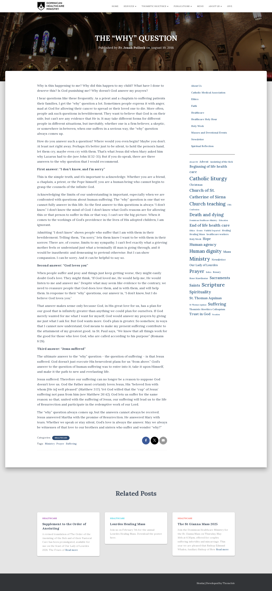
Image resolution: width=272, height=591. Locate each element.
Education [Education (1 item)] (223, 220)
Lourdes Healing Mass (127, 524)
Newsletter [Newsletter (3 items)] (219, 259)
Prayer (60, 443)
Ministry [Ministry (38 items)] (199, 259)
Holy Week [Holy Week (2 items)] (195, 239)
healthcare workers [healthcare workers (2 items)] (218, 234)
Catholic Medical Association (208, 92)
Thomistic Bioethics (155, 6)
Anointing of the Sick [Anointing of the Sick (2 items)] (221, 161)
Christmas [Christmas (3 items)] (195, 184)
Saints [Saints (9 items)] (194, 285)
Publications (183, 6)
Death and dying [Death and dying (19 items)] (206, 214)
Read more (71, 549)
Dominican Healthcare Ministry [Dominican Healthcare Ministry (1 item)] (203, 220)
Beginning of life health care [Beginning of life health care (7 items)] (208, 169)
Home (115, 6)
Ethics (194, 99)
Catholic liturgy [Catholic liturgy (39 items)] (208, 178)
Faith (194, 105)
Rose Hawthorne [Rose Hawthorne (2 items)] (198, 278)
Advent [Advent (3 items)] (204, 161)
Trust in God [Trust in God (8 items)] (199, 314)
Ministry (50, 443)
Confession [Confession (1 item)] (194, 209)
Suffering (71, 443)
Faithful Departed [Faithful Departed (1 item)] (212, 230)
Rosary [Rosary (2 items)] (217, 271)
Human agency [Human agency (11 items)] (202, 244)
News (200, 6)
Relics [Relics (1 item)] (208, 272)
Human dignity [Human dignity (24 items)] (205, 251)
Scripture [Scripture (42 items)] (213, 284)
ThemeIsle (229, 583)
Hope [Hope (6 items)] (207, 239)
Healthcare (61, 438)
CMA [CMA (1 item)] (229, 204)
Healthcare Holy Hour (204, 119)
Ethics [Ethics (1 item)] (192, 230)
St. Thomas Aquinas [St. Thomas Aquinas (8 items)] (205, 298)
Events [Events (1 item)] (200, 230)
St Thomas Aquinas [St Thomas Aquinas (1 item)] (197, 305)
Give (229, 6)
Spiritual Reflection (202, 146)
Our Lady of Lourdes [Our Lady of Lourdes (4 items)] (203, 265)
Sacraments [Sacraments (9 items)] (220, 277)
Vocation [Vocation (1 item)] (216, 314)
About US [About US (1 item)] (193, 162)
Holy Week (197, 125)
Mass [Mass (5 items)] (227, 251)
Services (130, 6)
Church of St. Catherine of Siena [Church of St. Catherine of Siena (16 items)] (207, 193)
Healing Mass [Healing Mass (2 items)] (197, 234)
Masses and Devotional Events (209, 132)
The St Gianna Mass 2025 (198, 524)
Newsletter (197, 139)
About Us (215, 6)
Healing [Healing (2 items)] (226, 230)
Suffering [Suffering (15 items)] (217, 304)
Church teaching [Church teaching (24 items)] (207, 203)
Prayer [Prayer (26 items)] (196, 271)
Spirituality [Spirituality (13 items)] (200, 291)
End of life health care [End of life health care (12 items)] (209, 225)
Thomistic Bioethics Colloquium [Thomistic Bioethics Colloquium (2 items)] (207, 309)
